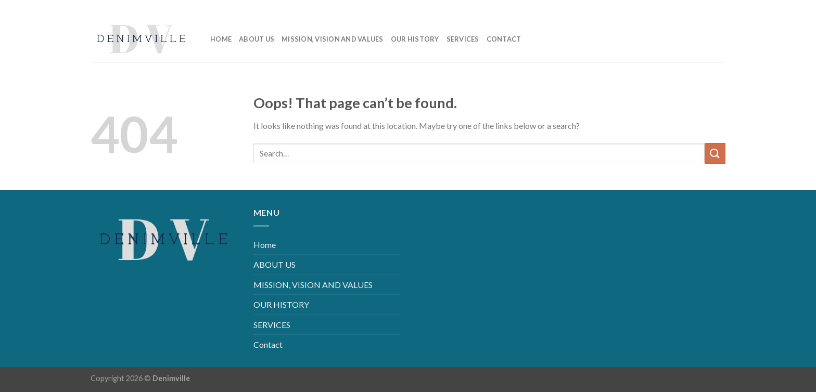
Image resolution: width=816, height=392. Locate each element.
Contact (504, 39)
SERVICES (463, 39)
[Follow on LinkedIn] (700, 7)
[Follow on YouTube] (717, 7)
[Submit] (715, 153)
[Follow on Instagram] (684, 7)
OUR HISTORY (415, 39)
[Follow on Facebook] (667, 7)
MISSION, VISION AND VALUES (333, 39)
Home (221, 39)
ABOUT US (256, 39)
